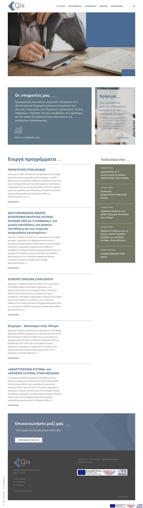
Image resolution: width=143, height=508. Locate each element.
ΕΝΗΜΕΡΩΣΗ (90, 6)
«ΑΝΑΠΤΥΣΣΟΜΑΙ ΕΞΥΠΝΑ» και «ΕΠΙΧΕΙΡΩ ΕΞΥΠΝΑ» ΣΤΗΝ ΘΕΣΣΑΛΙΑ (33, 371)
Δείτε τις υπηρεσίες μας (27, 137)
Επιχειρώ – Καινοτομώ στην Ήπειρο (33, 326)
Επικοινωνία (95, 459)
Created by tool (123, 497)
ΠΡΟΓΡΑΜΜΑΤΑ (75, 6)
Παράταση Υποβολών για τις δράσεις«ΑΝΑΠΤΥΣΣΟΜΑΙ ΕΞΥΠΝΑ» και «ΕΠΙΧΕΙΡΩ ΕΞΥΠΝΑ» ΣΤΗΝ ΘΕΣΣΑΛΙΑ (114, 235)
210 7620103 (4, 497)
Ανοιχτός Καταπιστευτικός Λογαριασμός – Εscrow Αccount (115, 119)
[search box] (133, 6)
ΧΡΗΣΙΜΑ (104, 6)
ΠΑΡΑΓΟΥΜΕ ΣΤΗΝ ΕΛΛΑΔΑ (26, 169)
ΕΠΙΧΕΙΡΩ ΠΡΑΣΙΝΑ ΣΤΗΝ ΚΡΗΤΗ (30, 279)
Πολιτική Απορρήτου (110, 459)
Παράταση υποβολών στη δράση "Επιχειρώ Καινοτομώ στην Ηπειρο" (115, 214)
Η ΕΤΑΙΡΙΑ (61, 6)
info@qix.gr (4, 481)
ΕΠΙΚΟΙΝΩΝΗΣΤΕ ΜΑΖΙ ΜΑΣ (28, 440)
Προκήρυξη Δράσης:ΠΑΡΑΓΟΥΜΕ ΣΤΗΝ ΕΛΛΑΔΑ (113, 194)
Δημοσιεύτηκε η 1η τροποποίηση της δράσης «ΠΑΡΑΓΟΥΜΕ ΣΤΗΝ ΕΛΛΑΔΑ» (115, 175)
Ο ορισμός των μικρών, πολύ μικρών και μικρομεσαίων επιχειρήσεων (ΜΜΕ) (114, 126)
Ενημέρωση (82, 459)
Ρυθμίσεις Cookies (85, 462)
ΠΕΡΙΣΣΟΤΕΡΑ (122, 138)
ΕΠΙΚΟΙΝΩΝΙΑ (117, 6)
